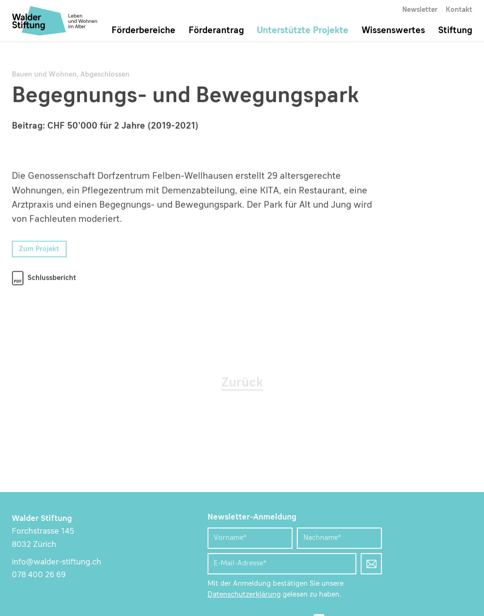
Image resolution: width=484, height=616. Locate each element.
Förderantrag (216, 30)
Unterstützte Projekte (302, 30)
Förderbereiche (143, 30)
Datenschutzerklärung (244, 594)
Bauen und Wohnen (44, 75)
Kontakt (459, 10)
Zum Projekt (39, 249)
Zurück (242, 384)
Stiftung (455, 30)
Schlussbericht (51, 278)
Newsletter (420, 10)
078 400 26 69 (39, 575)
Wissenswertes (393, 30)
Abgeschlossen (105, 75)
